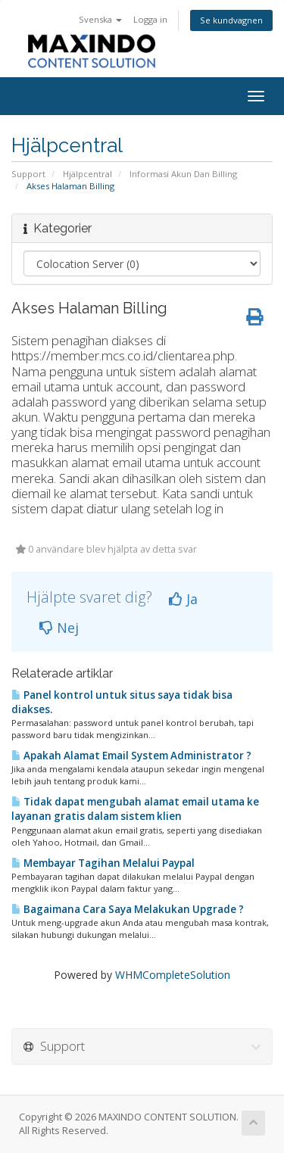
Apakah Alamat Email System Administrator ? (131, 755)
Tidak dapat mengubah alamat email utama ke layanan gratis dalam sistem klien (135, 809)
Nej (59, 628)
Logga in (150, 19)
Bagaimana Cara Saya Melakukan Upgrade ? (127, 909)
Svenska (100, 19)
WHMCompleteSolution (172, 975)
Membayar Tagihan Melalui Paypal (103, 863)
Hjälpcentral (87, 173)
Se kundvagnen (231, 20)
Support (28, 173)
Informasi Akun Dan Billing (183, 173)
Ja (183, 599)
